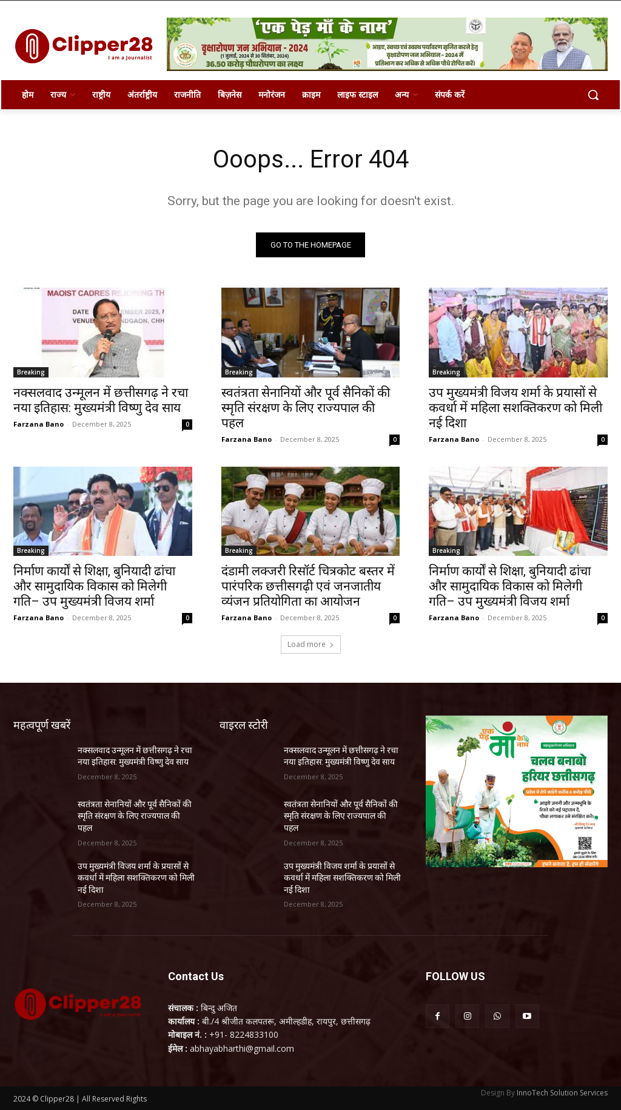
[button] (593, 94)
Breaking (31, 371)
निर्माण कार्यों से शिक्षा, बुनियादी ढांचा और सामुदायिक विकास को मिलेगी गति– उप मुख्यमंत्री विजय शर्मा (94, 586)
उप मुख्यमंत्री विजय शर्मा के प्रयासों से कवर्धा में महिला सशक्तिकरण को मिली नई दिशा (515, 407)
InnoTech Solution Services (562, 1093)
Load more (310, 644)
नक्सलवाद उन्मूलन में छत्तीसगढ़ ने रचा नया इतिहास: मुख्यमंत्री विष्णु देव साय (100, 400)
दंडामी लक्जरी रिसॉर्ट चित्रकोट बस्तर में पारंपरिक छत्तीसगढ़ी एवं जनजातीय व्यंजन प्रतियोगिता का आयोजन (308, 586)
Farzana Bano (38, 423)
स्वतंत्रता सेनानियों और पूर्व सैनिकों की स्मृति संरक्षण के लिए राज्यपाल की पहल (305, 407)
